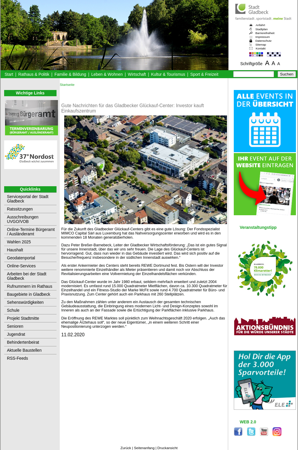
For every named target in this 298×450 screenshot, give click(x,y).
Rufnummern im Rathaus (29, 286)
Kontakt (260, 48)
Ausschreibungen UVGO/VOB (22, 219)
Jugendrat (16, 334)
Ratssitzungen (20, 209)
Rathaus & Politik (33, 74)
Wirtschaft (137, 74)
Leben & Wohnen (107, 74)
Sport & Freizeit (204, 74)
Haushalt (15, 250)
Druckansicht (167, 448)
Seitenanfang (144, 448)
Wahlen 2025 (19, 242)
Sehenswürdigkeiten (25, 302)
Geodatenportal (21, 258)
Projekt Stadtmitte (23, 318)
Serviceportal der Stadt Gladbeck (28, 199)
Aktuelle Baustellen (24, 350)
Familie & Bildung (70, 74)
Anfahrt (260, 25)
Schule (13, 310)
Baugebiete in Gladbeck (28, 294)
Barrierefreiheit (264, 33)
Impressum (262, 36)
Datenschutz (263, 40)
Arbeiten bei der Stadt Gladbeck (26, 276)
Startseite (67, 85)
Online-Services (21, 266)
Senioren (15, 326)
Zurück (125, 448)
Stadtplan (261, 29)
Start (8, 74)
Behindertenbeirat (23, 342)
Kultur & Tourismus (168, 74)
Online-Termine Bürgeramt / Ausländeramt (31, 231)
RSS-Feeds (17, 358)
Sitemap (260, 44)
